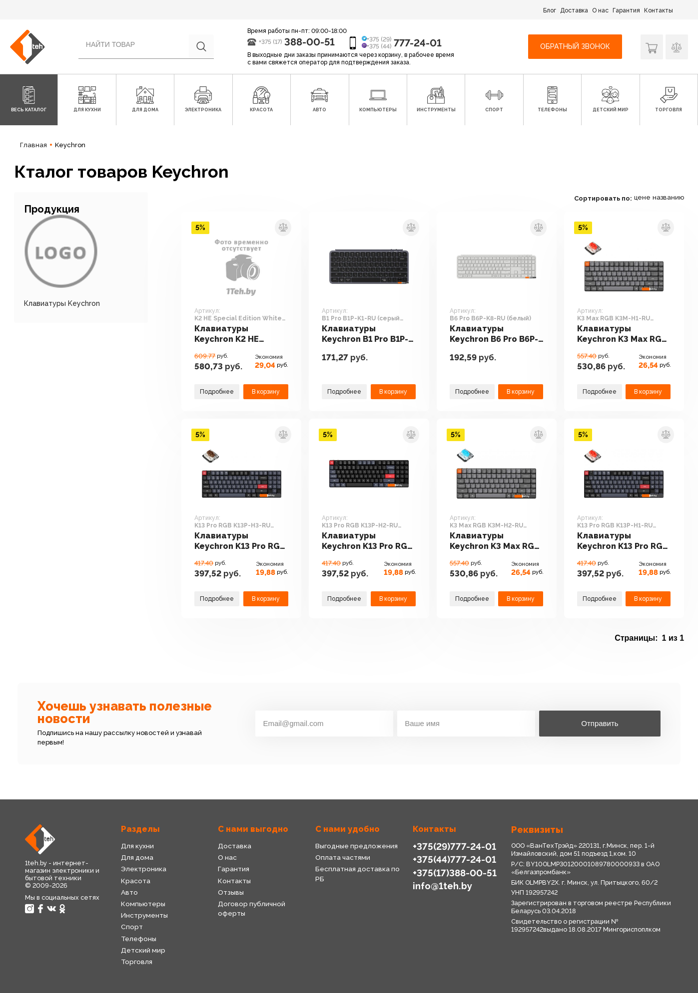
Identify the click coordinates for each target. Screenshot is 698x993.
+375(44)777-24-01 (454, 859)
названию (668, 197)
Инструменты (144, 915)
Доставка (574, 10)
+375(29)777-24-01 (454, 846)
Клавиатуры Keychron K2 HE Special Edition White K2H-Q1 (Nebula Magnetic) (239, 334)
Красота (135, 881)
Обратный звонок (575, 46)
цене (642, 197)
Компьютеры (143, 904)
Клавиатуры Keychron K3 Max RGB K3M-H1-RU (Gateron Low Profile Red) (622, 334)
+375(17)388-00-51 (455, 872)
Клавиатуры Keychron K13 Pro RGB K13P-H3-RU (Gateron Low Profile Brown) (239, 541)
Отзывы (231, 892)
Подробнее (217, 391)
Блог (549, 10)
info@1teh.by (442, 885)
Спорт (132, 927)
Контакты (658, 10)
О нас (600, 10)
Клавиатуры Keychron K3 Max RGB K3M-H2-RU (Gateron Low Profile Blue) (495, 541)
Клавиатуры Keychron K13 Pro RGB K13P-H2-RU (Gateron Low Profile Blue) (367, 541)
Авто (129, 892)
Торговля (136, 962)
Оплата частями (342, 857)
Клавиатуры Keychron (62, 303)
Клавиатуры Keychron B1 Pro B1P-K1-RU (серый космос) (365, 334)
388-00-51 (309, 42)
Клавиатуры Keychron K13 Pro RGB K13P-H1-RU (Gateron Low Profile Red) (622, 541)
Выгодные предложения (356, 846)
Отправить (599, 723)
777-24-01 (418, 43)
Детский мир (143, 950)
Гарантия (626, 10)
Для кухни (137, 846)
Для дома (137, 857)
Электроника (143, 869)
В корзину (266, 391)
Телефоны (138, 939)
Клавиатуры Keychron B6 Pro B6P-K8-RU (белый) (494, 334)
